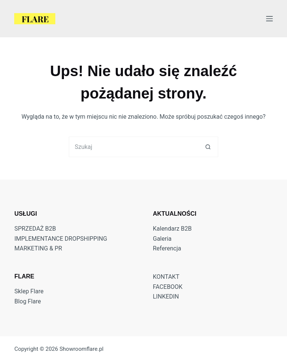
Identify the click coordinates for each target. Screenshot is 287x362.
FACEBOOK (167, 286)
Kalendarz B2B (172, 228)
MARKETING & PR (38, 248)
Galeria (162, 238)
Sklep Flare (28, 291)
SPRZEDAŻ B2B (35, 228)
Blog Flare (27, 301)
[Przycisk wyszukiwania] (208, 147)
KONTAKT (166, 276)
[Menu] (269, 18)
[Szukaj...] (133, 147)
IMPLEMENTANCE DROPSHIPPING (60, 238)
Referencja (167, 248)
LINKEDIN (166, 296)
